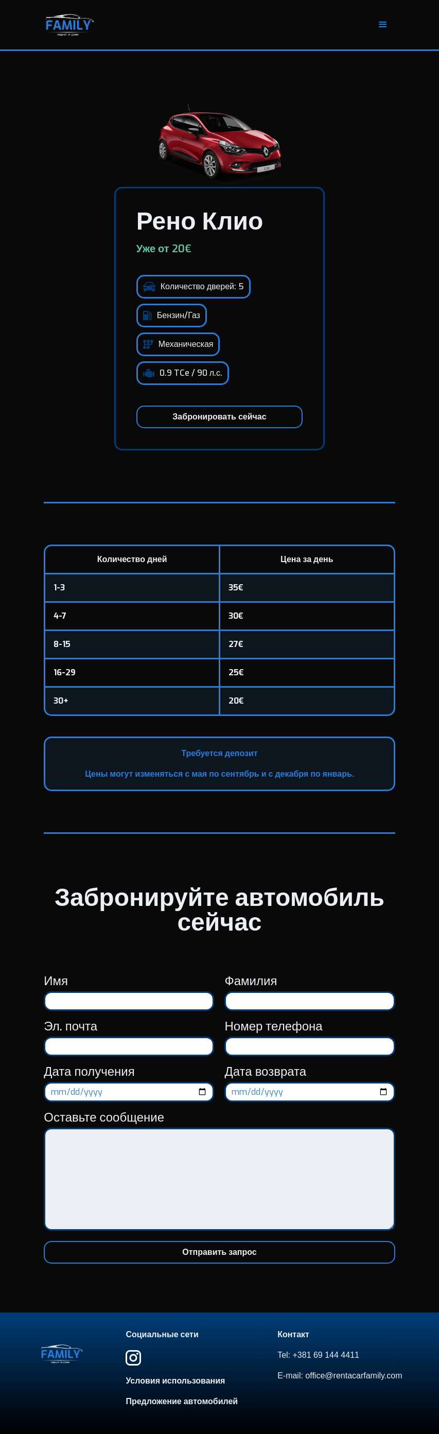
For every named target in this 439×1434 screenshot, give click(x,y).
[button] (383, 24)
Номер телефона (273, 1026)
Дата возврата (265, 1071)
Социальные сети (162, 1335)
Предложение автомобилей (182, 1401)
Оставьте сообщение (104, 1117)
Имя (56, 981)
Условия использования (175, 1381)
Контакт (293, 1335)
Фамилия (250, 981)
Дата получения (89, 1071)
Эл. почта (70, 1026)
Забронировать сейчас (219, 416)
